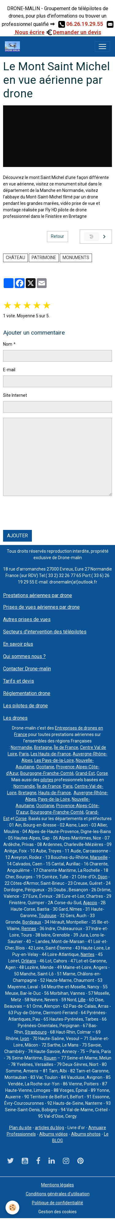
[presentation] (49, 513)
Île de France (66, 747)
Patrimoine (44, 257)
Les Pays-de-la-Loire (54, 760)
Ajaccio (90, 902)
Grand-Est (85, 773)
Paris (24, 753)
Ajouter (17, 536)
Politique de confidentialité (57, 1202)
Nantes (87, 954)
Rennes (28, 928)
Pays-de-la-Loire (54, 799)
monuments (76, 257)
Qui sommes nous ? (24, 656)
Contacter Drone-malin (27, 669)
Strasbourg (36, 1032)
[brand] (13, 46)
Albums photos (86, 1134)
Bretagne (43, 747)
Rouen (50, 1057)
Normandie (21, 747)
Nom (7, 344)
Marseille (99, 857)
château (15, 257)
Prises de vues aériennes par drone (41, 607)
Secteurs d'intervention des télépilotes (44, 632)
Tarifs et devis (18, 681)
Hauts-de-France (54, 792)
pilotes (46, 779)
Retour (57, 236)
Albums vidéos (53, 1134)
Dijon (102, 876)
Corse (102, 773)
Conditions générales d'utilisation (58, 1193)
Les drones (15, 718)
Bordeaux (31, 922)
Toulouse (47, 915)
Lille (82, 999)
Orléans (28, 960)
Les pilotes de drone (25, 706)
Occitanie (45, 766)
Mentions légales (57, 1184)
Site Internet (15, 395)
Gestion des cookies (57, 1211)
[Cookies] (12, 1207)
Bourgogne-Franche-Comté (47, 773)
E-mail (9, 369)
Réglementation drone (26, 693)
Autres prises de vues (27, 619)
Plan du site (20, 1127)
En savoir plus (18, 644)
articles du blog (49, 1127)
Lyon (24, 1038)
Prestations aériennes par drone (37, 595)
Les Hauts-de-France (51, 753)
